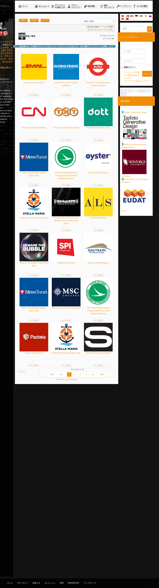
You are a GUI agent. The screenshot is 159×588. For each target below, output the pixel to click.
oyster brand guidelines (59, 269)
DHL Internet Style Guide (59, 89)
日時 (112, 36)
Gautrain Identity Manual (59, 404)
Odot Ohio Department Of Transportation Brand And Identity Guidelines (88, 227)
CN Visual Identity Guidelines (88, 134)
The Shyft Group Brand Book (59, 539)
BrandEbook (73, 583)
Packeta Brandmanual (59, 494)
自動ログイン (136, 74)
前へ (71, 561)
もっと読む (59, 101)
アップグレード (90, 583)
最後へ (111, 561)
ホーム (10, 583)
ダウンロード (22, 583)
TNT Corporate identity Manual (59, 179)
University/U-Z (135, 184)
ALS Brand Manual (88, 314)
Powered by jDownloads (84, 570)
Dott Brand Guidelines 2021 (88, 179)
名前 (107, 36)
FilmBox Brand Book (88, 359)
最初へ (61, 561)
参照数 (118, 36)
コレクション (50, 583)
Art (131, 152)
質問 (62, 583)
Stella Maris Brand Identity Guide (88, 269)
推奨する (36, 583)
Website (132, 217)
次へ (102, 561)
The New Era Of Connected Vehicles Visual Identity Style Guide (59, 317)
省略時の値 (100, 36)
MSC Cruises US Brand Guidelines (59, 449)
